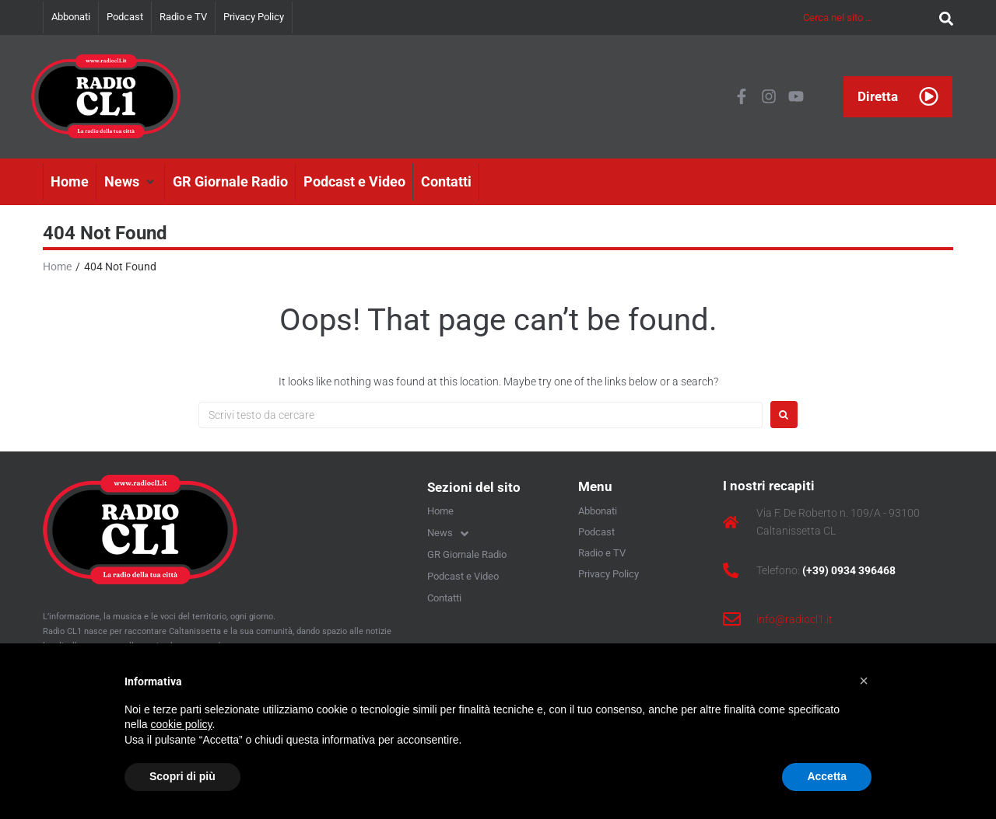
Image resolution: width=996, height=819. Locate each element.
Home (57, 266)
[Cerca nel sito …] (867, 17)
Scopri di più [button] (182, 776)
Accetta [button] (827, 776)
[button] (130, 182)
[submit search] (942, 17)
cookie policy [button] (181, 724)
